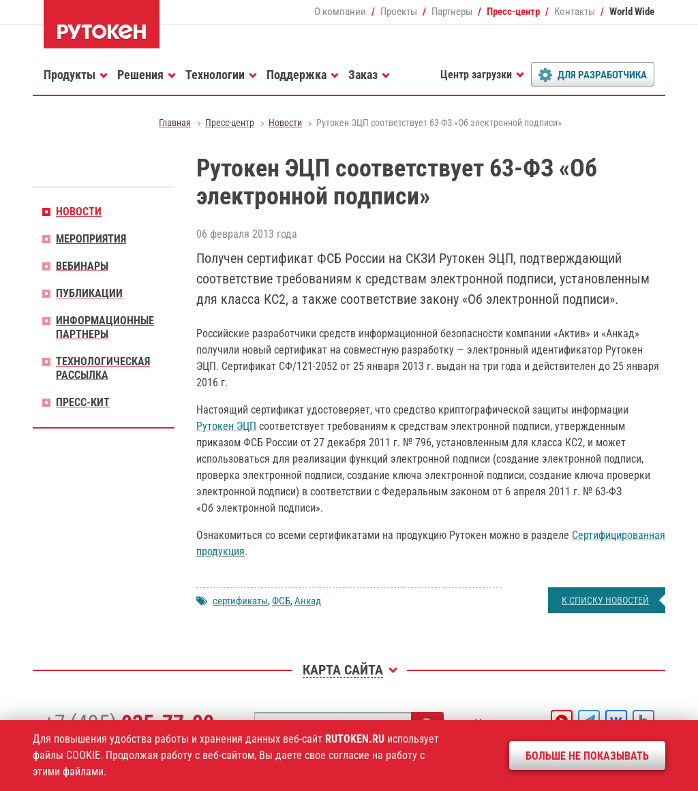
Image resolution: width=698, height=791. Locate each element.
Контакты (574, 11)
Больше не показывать (587, 755)
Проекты (398, 11)
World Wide (631, 11)
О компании (340, 11)
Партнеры (451, 11)
